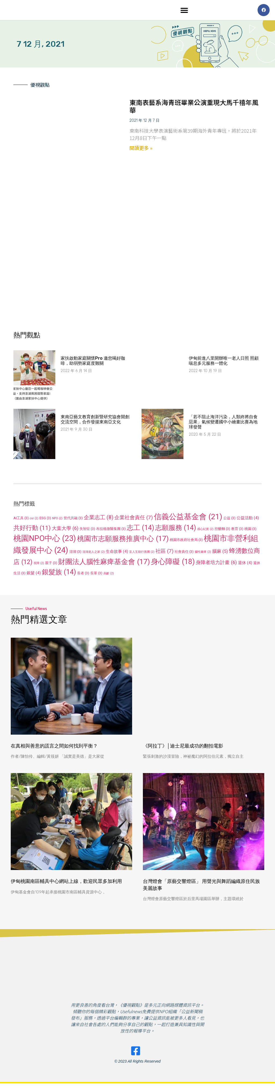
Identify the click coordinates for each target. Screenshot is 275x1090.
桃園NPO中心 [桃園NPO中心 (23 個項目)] (44, 539)
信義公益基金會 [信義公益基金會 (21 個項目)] (188, 518)
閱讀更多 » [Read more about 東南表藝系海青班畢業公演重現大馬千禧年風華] (140, 149)
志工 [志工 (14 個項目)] (140, 529)
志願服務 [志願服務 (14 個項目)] (175, 529)
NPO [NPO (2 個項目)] (57, 519)
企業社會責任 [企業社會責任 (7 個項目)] (133, 519)
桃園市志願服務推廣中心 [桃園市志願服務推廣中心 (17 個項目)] (123, 540)
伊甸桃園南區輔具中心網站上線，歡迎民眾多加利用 (66, 883)
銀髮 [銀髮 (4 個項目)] (34, 574)
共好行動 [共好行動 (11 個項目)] (32, 529)
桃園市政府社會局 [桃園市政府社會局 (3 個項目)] (186, 541)
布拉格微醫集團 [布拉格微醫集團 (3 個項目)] (111, 530)
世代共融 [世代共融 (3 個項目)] (73, 519)
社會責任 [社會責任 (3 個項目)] (184, 553)
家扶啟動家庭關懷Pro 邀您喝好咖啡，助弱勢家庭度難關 (93, 362)
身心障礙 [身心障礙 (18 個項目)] (173, 563)
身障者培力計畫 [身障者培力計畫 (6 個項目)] (216, 563)
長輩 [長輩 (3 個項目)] (96, 574)
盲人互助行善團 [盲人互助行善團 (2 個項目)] (141, 553)
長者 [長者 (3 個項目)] (83, 574)
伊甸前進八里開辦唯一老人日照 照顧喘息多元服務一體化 (224, 362)
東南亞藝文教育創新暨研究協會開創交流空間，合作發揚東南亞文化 (95, 421)
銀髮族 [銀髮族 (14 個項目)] (59, 573)
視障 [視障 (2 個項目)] (39, 564)
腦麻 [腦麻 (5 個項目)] (220, 552)
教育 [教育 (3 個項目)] (237, 530)
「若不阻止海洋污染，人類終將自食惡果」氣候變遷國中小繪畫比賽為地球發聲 (223, 423)
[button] (184, 11)
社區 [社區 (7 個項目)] (164, 552)
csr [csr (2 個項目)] (34, 519)
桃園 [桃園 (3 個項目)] (250, 530)
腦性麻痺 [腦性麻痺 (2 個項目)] (203, 553)
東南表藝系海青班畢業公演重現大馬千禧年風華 (193, 107)
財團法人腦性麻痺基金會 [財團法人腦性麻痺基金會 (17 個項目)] (104, 563)
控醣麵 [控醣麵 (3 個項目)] (222, 530)
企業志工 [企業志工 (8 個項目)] (98, 518)
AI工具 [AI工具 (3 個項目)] (21, 519)
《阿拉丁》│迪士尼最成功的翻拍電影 (183, 747)
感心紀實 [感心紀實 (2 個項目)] (205, 530)
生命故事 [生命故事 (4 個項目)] (117, 552)
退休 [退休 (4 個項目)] (245, 564)
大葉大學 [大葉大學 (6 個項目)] (65, 529)
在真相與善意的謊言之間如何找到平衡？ (54, 747)
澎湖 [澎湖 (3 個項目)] (75, 553)
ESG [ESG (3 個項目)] (45, 519)
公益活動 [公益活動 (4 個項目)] (248, 519)
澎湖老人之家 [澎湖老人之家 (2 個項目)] (93, 553)
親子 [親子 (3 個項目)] (51, 564)
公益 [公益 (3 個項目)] (229, 519)
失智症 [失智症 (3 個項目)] (87, 530)
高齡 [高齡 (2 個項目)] (108, 574)
